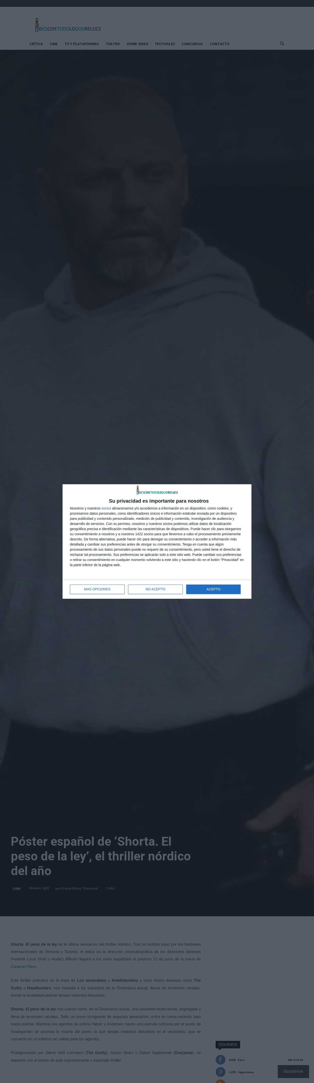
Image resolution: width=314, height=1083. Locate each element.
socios (106, 508)
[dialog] (157, 541)
